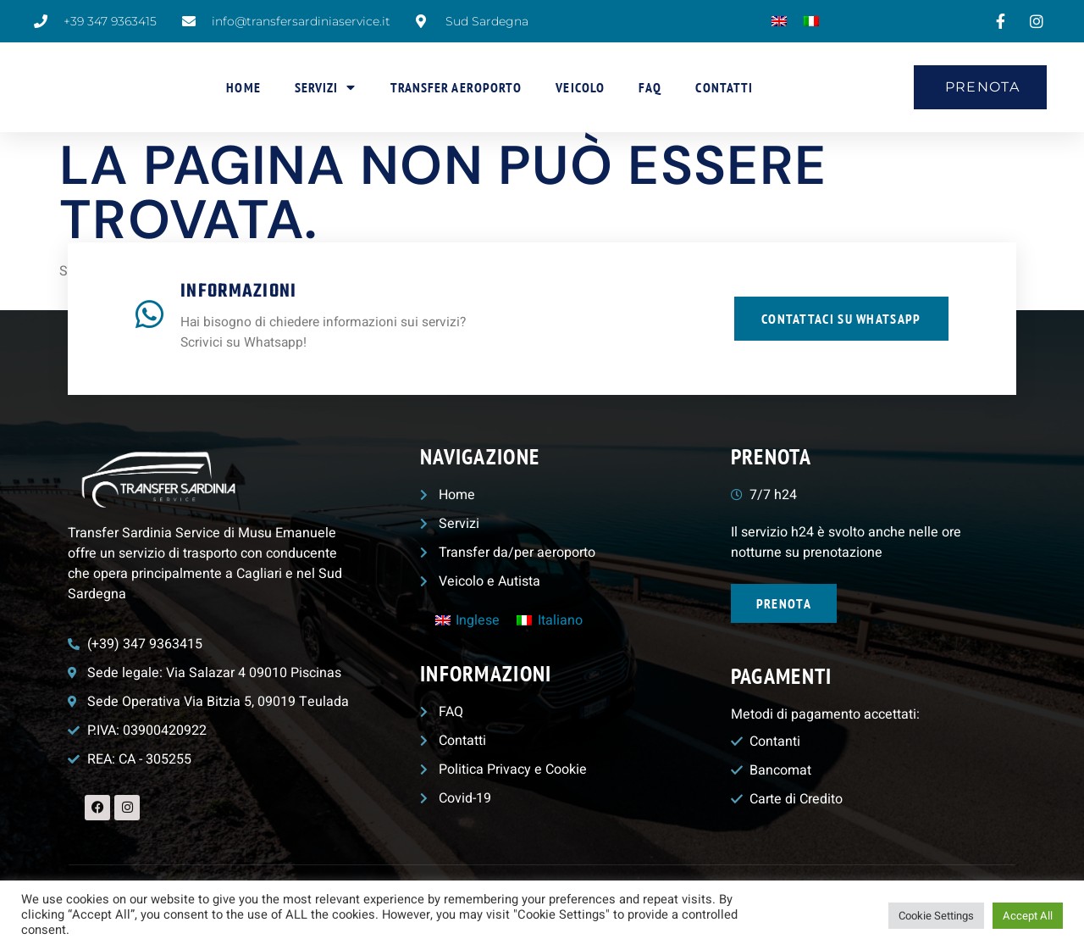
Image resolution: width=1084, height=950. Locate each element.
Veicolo (580, 87)
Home (243, 87)
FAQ (650, 87)
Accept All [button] (1028, 916)
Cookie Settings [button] (936, 916)
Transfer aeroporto (456, 87)
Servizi (326, 87)
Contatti (724, 87)
